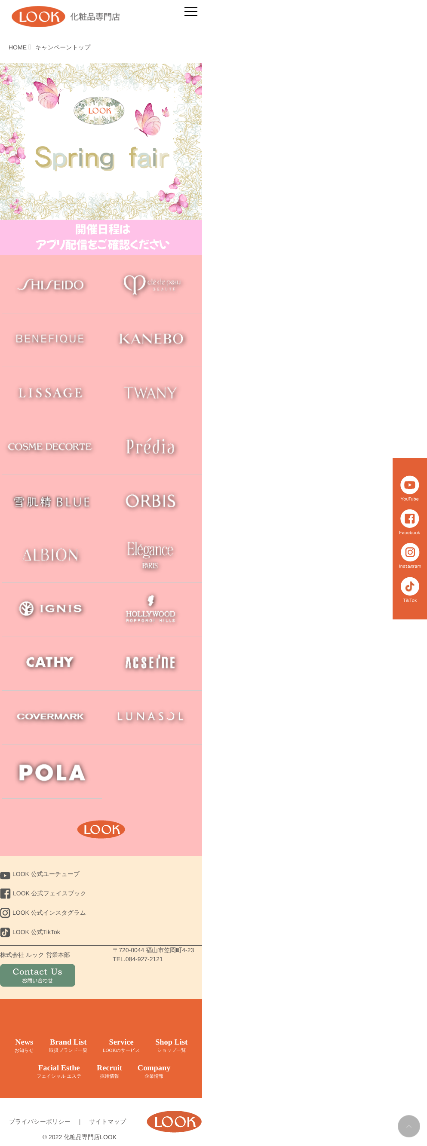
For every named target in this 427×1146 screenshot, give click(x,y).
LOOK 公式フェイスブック (43, 893)
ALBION (51, 556)
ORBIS (152, 502)
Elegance (152, 556)
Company (155, 1072)
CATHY (51, 664)
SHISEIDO (51, 286)
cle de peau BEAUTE (152, 286)
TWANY (152, 394)
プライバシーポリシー (40, 1121)
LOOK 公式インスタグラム (43, 912)
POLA (51, 772)
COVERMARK (51, 718)
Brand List (67, 1046)
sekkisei (51, 502)
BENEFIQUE (51, 340)
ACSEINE (152, 664)
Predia (152, 448)
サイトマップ (107, 1121)
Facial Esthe (56, 1072)
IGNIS (51, 610)
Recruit (108, 1072)
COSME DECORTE (51, 448)
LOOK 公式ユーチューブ (40, 873)
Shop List (172, 1046)
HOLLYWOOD (152, 610)
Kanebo (152, 340)
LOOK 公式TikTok (30, 931)
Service (121, 1046)
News (22, 1046)
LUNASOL (152, 718)
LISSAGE (51, 394)
